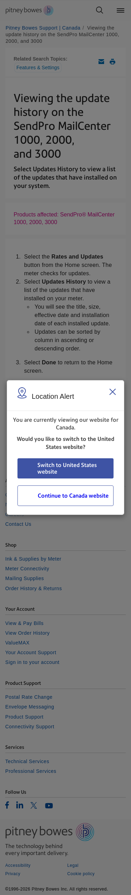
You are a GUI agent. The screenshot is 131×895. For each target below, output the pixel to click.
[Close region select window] (112, 392)
